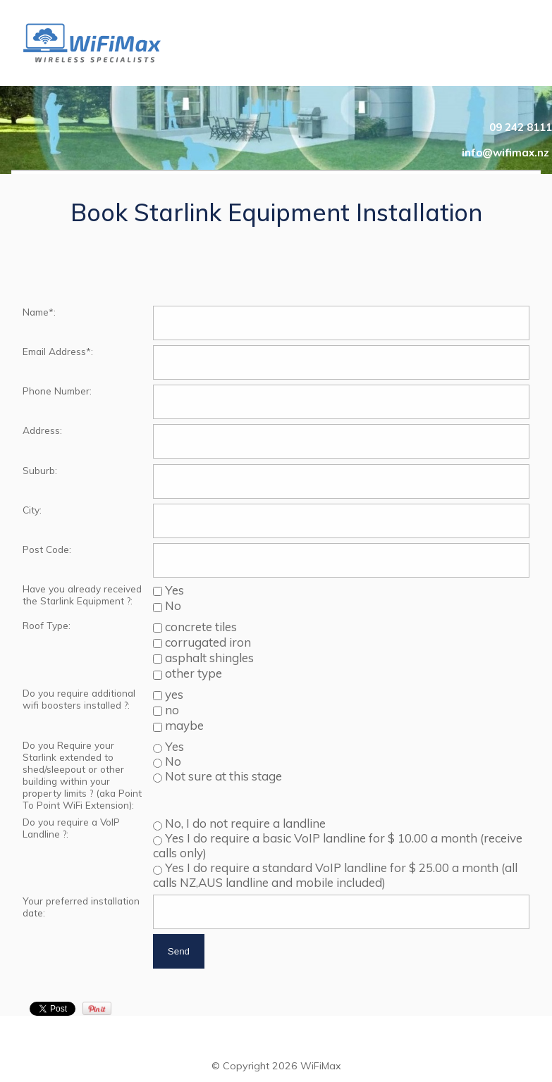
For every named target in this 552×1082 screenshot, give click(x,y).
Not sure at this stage (222, 776)
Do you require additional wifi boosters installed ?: (79, 699)
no (170, 709)
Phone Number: (57, 391)
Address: (42, 430)
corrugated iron (206, 642)
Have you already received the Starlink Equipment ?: (82, 595)
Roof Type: (46, 625)
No (171, 605)
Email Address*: (58, 351)
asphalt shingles (208, 657)
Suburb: (40, 470)
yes (172, 694)
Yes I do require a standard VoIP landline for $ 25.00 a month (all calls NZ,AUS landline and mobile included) (335, 875)
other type (192, 673)
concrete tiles (199, 626)
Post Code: (47, 549)
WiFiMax (320, 1065)
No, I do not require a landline (244, 823)
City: (32, 510)
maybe (183, 725)
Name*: (39, 312)
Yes (173, 590)
